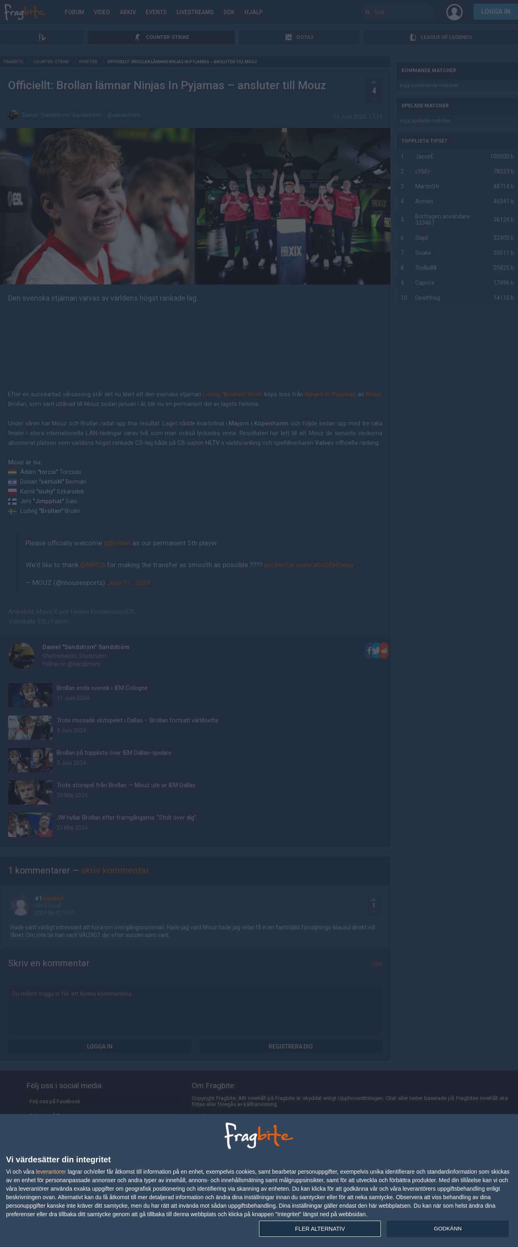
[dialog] (259, 1181)
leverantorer (51, 1171)
